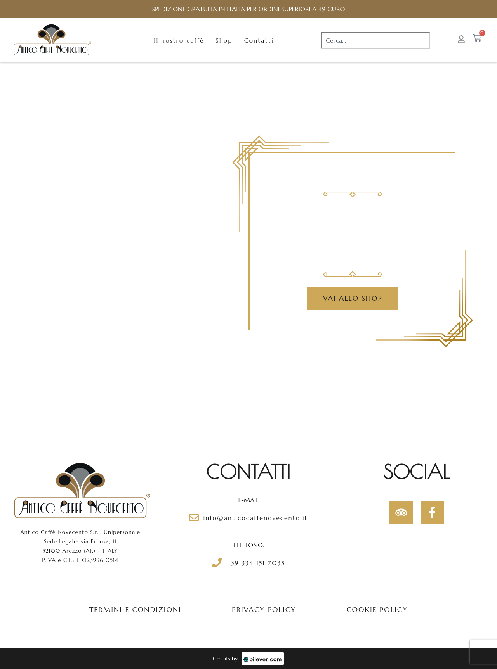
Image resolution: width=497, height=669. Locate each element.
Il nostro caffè (179, 40)
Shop (223, 40)
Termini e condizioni (135, 609)
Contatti (259, 40)
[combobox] (375, 40)
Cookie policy (377, 609)
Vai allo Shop (352, 298)
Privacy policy (264, 609)
